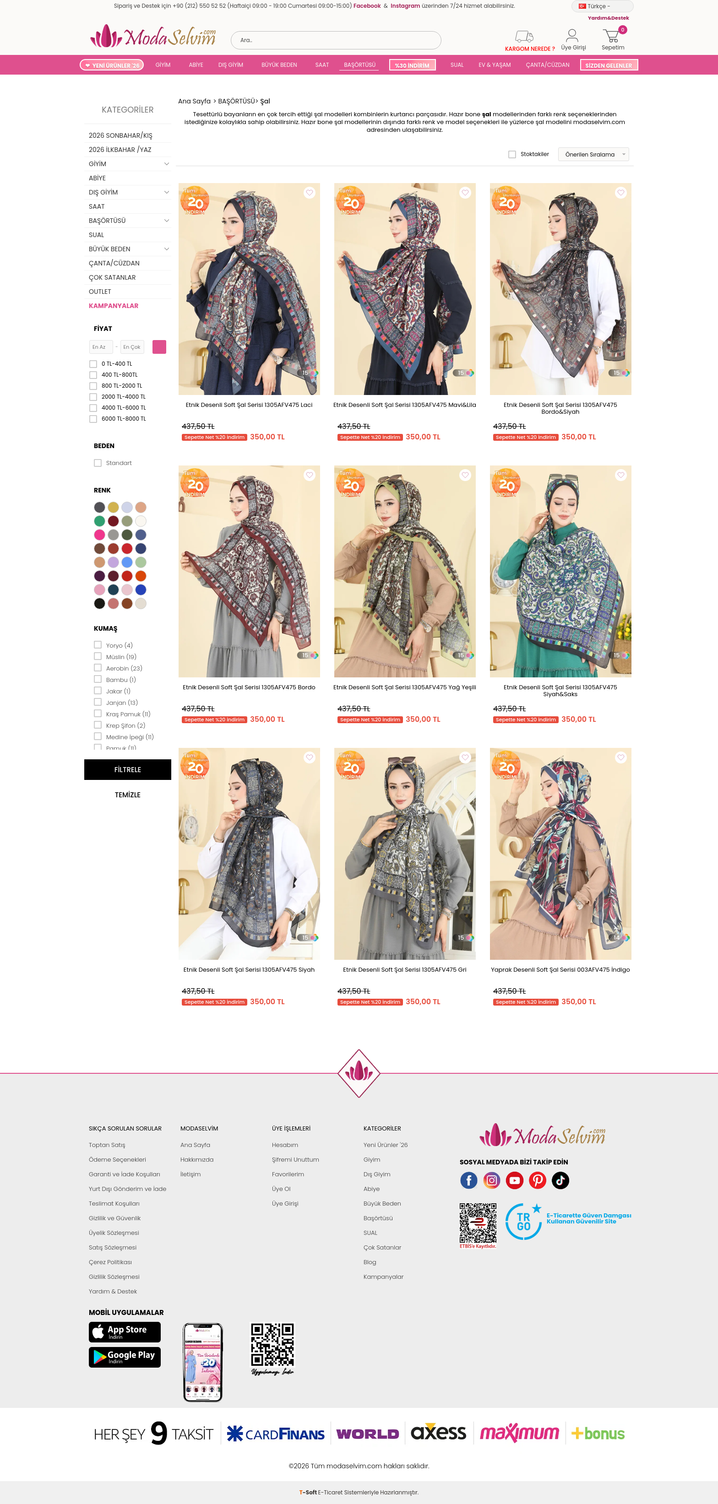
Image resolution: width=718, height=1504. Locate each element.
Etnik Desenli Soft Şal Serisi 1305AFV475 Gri (404, 969)
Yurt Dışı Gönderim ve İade (127, 1189)
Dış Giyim (377, 1174)
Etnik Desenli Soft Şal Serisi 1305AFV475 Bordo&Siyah (560, 408)
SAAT (322, 65)
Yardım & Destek (113, 1291)
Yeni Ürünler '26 (386, 1145)
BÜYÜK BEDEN (279, 65)
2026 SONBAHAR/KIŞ (120, 135)
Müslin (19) (115, 656)
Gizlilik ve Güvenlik (115, 1218)
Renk (102, 490)
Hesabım (285, 1145)
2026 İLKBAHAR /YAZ (120, 149)
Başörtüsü (378, 1218)
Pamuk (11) (115, 748)
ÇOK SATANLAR (112, 277)
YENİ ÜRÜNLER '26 (116, 66)
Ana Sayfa (195, 1145)
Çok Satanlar (382, 1247)
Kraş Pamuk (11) (122, 714)
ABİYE (196, 65)
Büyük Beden (382, 1203)
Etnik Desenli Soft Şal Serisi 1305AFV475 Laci (249, 404)
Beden (104, 445)
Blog (370, 1262)
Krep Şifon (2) (120, 725)
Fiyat (103, 328)
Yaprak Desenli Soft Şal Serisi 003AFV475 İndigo (560, 969)
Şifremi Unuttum (295, 1159)
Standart (113, 463)
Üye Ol (281, 1189)
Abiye (372, 1189)
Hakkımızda (197, 1159)
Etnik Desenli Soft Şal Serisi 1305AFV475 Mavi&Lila (404, 404)
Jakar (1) (112, 691)
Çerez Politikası (110, 1262)
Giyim (372, 1159)
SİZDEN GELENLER (609, 66)
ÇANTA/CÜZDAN (548, 65)
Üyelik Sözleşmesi (114, 1232)
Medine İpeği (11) (124, 736)
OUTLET (100, 291)
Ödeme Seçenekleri (117, 1159)
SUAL (456, 65)
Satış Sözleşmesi (112, 1247)
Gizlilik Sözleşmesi (114, 1276)
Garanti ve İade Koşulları (124, 1174)
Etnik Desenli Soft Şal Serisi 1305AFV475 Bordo (249, 687)
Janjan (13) (116, 702)
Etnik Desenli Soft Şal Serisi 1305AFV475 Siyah (249, 969)
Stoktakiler (528, 154)
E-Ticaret (330, 1461)
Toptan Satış (107, 1145)
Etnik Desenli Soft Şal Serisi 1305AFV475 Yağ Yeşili (404, 687)
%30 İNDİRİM (412, 66)
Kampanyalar (384, 1276)
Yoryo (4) (113, 645)
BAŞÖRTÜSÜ (359, 65)
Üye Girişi (285, 1203)
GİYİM (163, 65)
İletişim (190, 1174)
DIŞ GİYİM (230, 65)
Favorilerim (288, 1174)
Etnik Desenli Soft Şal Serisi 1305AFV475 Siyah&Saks (560, 690)
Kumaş (105, 628)
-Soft (308, 1461)
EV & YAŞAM (495, 65)
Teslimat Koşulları (114, 1203)
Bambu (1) (115, 679)
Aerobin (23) (118, 668)
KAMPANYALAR (113, 305)
